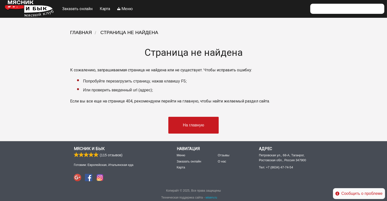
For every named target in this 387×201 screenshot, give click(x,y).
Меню (125, 8)
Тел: (276, 167)
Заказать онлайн (77, 8)
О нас (222, 161)
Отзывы (223, 155)
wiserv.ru (211, 198)
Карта (105, 8)
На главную (193, 125)
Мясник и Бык (89, 149)
